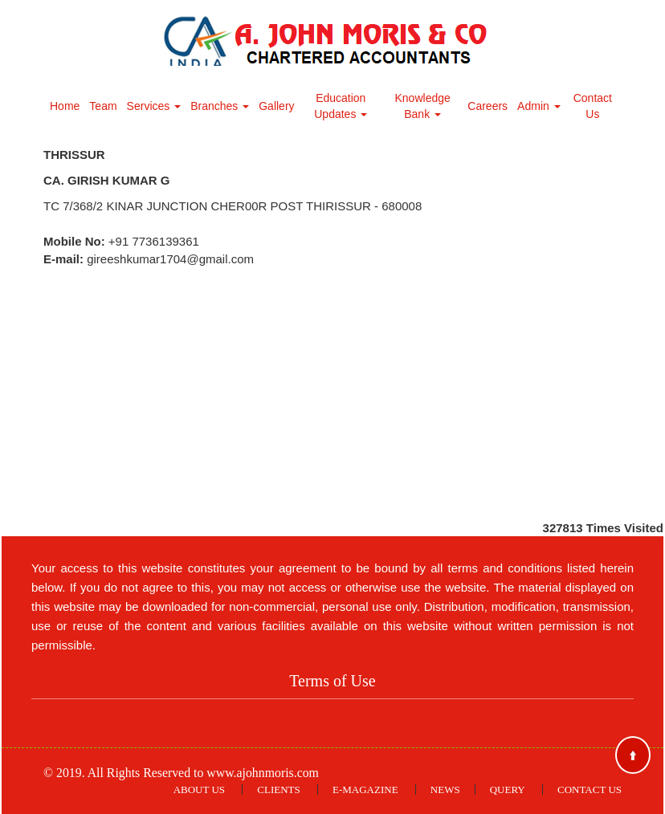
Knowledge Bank (423, 106)
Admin (539, 106)
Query (507, 789)
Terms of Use (332, 681)
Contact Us (592, 106)
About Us (199, 789)
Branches (219, 106)
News (445, 789)
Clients (278, 789)
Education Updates (340, 106)
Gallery (276, 106)
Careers (487, 106)
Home (65, 106)
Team (102, 106)
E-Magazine (365, 789)
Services (154, 106)
